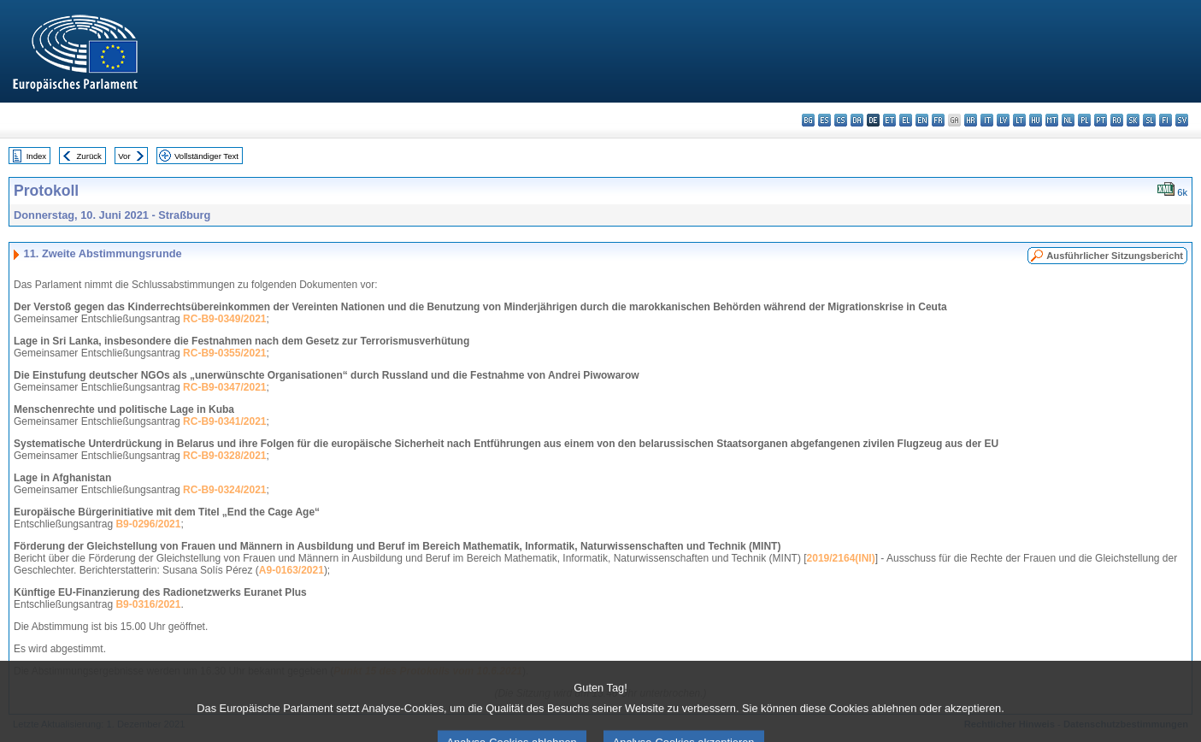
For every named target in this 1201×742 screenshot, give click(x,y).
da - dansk (857, 120)
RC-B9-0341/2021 (224, 421)
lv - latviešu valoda (1003, 120)
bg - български (808, 120)
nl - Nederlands (1068, 120)
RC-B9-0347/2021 (224, 387)
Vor (124, 156)
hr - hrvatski (970, 120)
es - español (824, 120)
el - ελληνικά (905, 120)
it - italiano (986, 120)
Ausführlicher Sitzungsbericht (1114, 255)
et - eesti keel (889, 120)
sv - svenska (1181, 120)
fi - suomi (1165, 120)
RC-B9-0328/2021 (224, 456)
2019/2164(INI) (841, 558)
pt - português (1100, 120)
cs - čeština (840, 120)
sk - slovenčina (1133, 120)
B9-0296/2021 (147, 524)
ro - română (1116, 120)
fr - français (938, 120)
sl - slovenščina (1149, 120)
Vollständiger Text (206, 156)
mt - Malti (1051, 120)
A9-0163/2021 (291, 570)
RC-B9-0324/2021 (224, 490)
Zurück (89, 156)
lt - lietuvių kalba (1019, 120)
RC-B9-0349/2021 (224, 319)
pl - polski (1084, 120)
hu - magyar (1035, 120)
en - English (921, 120)
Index (36, 156)
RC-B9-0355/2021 (224, 353)
